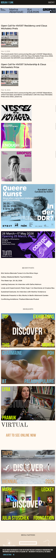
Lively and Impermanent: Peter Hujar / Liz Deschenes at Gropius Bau (27, 288)
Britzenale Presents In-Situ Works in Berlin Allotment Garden (24, 295)
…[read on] (39, 58)
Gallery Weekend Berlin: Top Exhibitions (16, 277)
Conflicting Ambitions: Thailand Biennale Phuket (20, 299)
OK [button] (13, 554)
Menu (51, 2)
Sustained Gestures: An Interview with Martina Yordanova (23, 292)
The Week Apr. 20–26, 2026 (11, 281)
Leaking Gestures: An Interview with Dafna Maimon (21, 284)
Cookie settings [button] (7, 554)
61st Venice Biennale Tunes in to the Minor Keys (19, 273)
